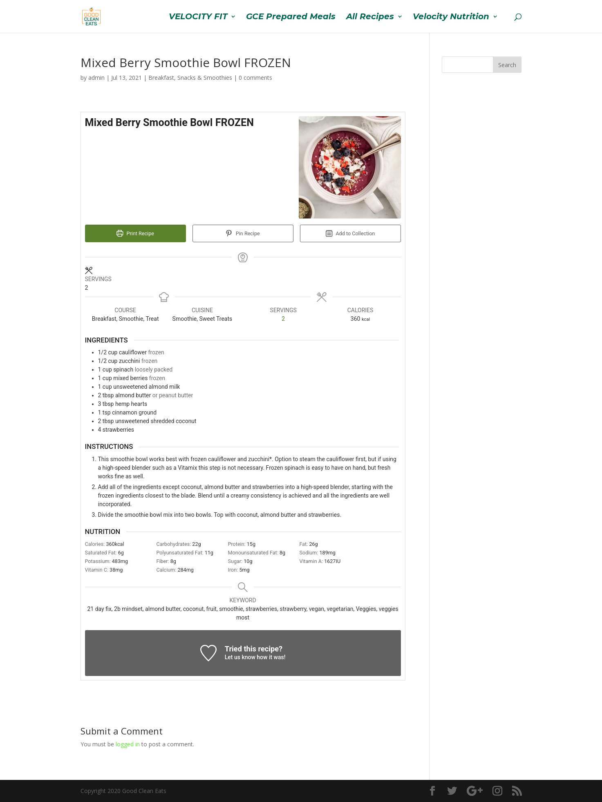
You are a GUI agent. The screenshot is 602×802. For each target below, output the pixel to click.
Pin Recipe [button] (243, 233)
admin (96, 77)
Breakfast (161, 77)
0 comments (255, 77)
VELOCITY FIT (198, 17)
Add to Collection (350, 233)
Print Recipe (135, 233)
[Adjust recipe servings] (283, 319)
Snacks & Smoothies (204, 77)
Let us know (240, 657)
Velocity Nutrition (451, 17)
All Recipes (370, 17)
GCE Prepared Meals (291, 17)
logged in (128, 744)
